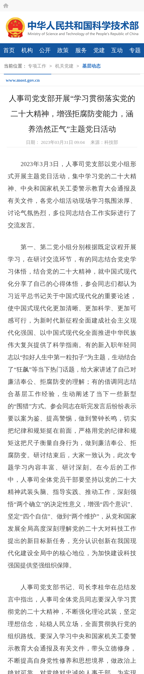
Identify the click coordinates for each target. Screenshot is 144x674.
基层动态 (91, 66)
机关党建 (64, 66)
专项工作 (37, 66)
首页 (9, 50)
